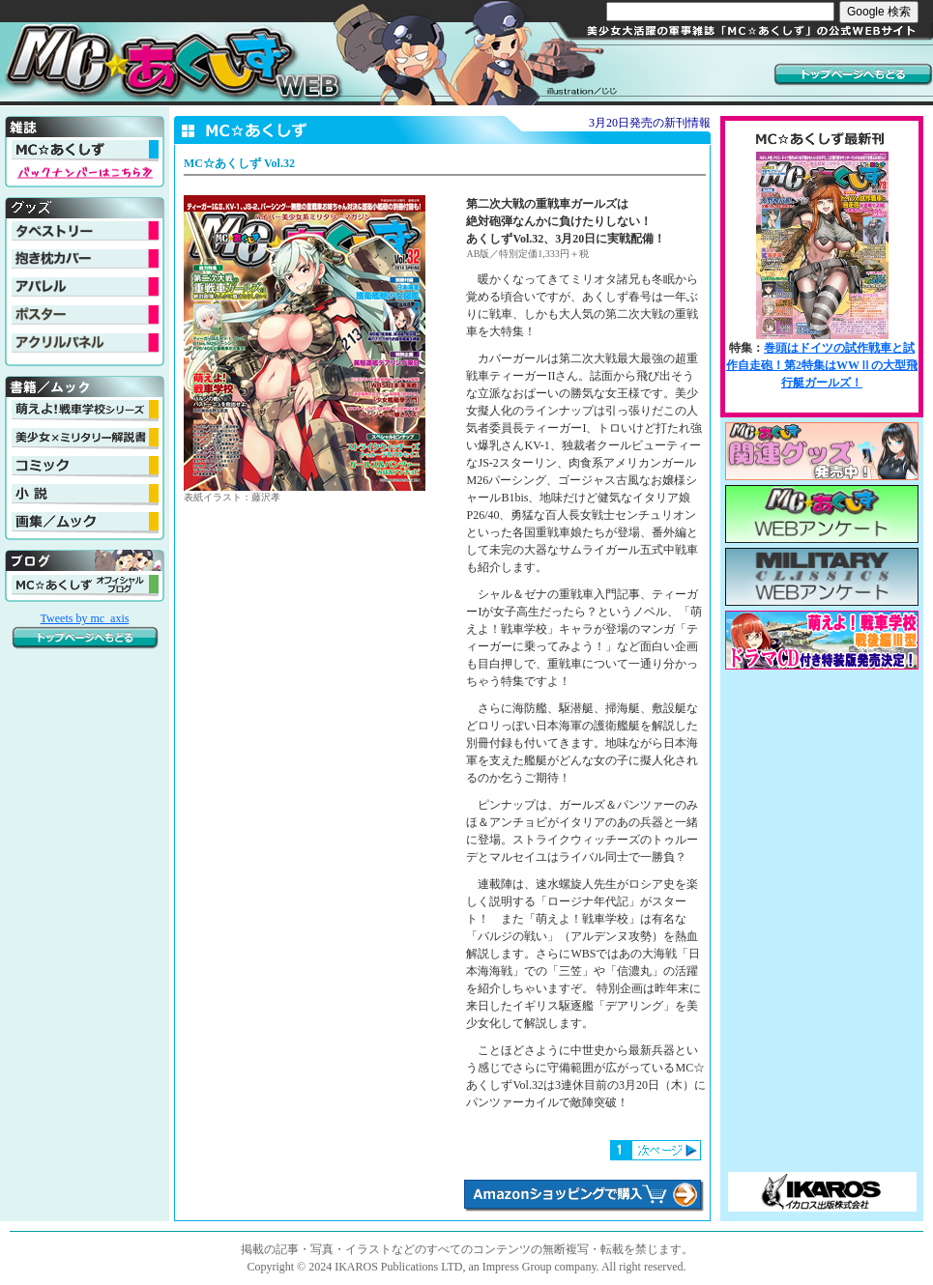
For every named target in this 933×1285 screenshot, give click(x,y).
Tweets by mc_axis (85, 618)
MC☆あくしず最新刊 (821, 277)
